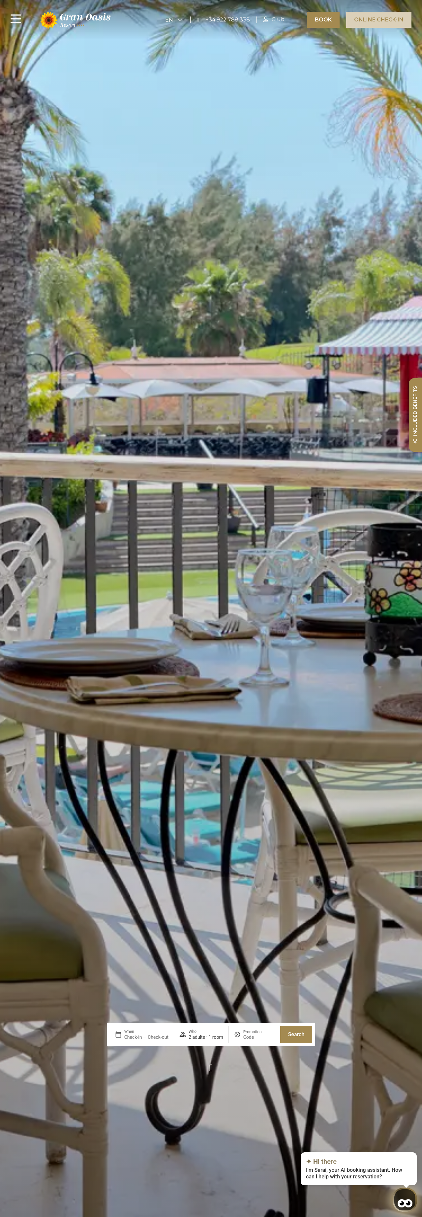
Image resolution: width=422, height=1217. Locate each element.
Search (296, 1034)
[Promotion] (259, 1037)
